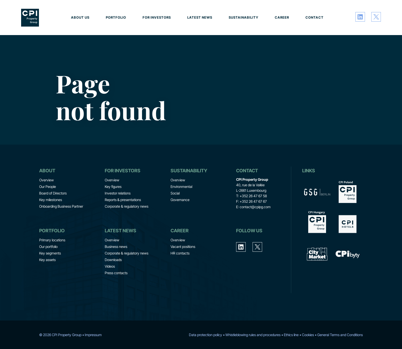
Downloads (113, 276)
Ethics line (291, 335)
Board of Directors (53, 209)
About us (80, 17)
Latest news (199, 17)
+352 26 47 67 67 (253, 218)
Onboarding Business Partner (61, 223)
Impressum (93, 335)
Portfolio (116, 17)
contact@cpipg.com (255, 223)
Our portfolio (48, 263)
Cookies (308, 335)
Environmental (181, 203)
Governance (180, 216)
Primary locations (52, 256)
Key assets (47, 276)
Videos (110, 283)
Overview (46, 196)
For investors (157, 17)
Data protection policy (205, 335)
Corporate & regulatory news (126, 223)
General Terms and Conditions (340, 335)
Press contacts (116, 289)
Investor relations (118, 209)
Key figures (113, 203)
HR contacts (180, 269)
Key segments (50, 269)
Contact (314, 17)
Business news (116, 263)
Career (282, 17)
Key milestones (50, 216)
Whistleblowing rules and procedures (253, 335)
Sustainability (243, 17)
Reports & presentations (123, 216)
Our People (47, 203)
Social (175, 209)
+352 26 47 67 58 (253, 212)
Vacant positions (183, 263)
